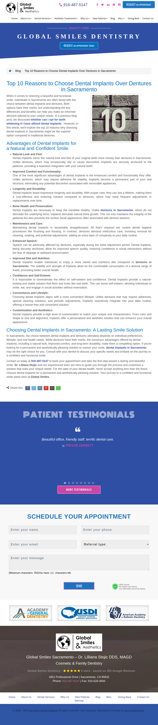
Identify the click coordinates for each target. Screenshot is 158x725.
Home (14, 18)
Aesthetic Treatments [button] (65, 18)
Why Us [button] (85, 18)
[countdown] (52, 572)
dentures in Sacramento (117, 210)
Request (138, 4)
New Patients (82, 696)
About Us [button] (26, 18)
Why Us (64, 696)
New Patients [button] (100, 18)
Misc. (109, 696)
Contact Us (147, 18)
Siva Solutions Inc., (134, 710)
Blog (112, 18)
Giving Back (133, 18)
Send (79, 585)
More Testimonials (79, 489)
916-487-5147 (73, 5)
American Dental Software (43, 710)
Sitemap (79, 700)
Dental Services (46, 696)
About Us (26, 696)
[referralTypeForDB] (115, 544)
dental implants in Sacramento (126, 347)
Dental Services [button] (42, 18)
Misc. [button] (121, 18)
